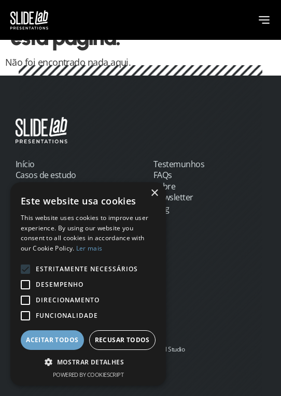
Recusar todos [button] (122, 339)
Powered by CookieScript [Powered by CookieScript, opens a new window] (88, 374)
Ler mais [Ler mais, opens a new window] (89, 248)
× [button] (154, 193)
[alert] (88, 284)
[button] (88, 362)
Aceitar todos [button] (52, 339)
